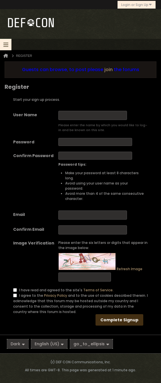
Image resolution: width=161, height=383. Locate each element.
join (108, 69)
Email (19, 214)
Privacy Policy (55, 295)
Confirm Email (28, 229)
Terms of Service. (98, 290)
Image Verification (33, 243)
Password (23, 142)
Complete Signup (119, 320)
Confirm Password (33, 156)
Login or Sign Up (136, 4)
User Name (25, 115)
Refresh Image (129, 268)
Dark (18, 344)
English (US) (49, 344)
